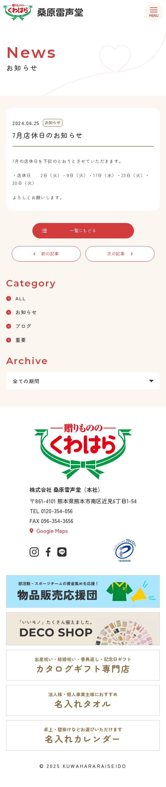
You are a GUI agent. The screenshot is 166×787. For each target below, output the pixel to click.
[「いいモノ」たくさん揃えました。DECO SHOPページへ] (83, 628)
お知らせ (21, 312)
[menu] (153, 12)
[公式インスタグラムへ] (34, 552)
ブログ (19, 326)
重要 (16, 339)
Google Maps (49, 530)
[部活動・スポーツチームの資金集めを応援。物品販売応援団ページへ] (83, 591)
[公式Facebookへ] (48, 552)
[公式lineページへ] (62, 552)
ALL (16, 298)
